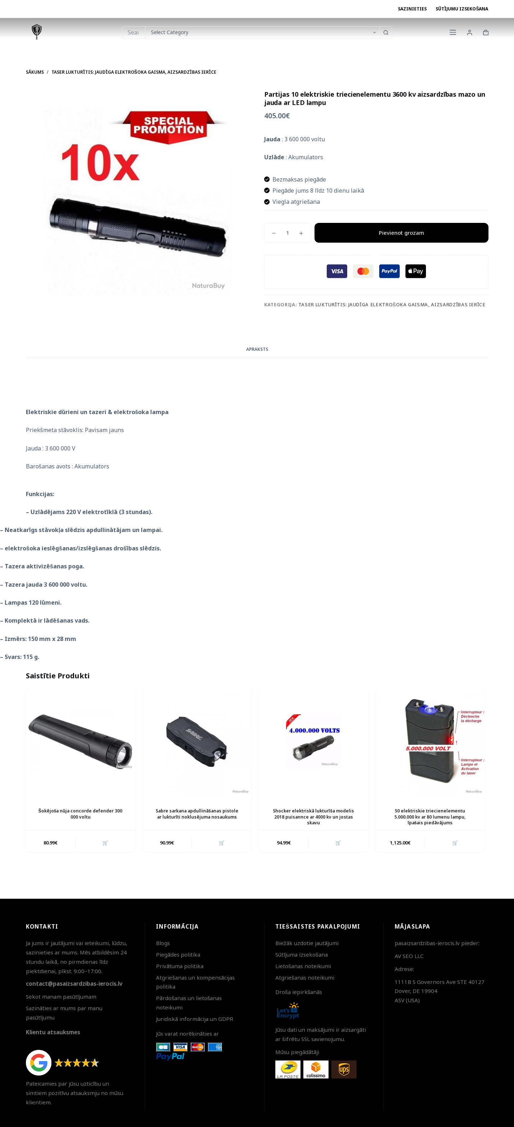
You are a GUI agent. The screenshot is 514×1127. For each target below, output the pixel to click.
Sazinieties (412, 9)
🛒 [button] (105, 842)
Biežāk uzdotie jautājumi (307, 943)
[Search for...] (133, 32)
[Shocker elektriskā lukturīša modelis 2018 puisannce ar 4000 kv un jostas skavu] (313, 741)
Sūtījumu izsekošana (462, 9)
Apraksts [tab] (257, 349)
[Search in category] (262, 32)
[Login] (469, 32)
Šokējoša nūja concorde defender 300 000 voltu (80, 814)
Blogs (163, 943)
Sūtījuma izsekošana (301, 954)
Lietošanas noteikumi (303, 966)
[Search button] (386, 32)
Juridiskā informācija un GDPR (194, 1018)
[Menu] (453, 32)
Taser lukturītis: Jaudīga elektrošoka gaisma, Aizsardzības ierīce (392, 304)
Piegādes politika (178, 954)
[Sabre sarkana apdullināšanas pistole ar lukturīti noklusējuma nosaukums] (197, 741)
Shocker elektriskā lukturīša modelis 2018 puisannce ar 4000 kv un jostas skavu (313, 817)
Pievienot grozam (401, 232)
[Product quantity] (287, 233)
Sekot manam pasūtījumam (61, 996)
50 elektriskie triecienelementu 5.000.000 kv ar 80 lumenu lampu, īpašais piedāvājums (429, 817)
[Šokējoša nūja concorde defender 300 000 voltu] (80, 741)
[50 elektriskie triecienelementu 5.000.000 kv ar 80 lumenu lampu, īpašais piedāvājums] (430, 741)
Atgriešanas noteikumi (304, 977)
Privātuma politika (179, 966)
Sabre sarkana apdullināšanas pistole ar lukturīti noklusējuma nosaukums (197, 814)
